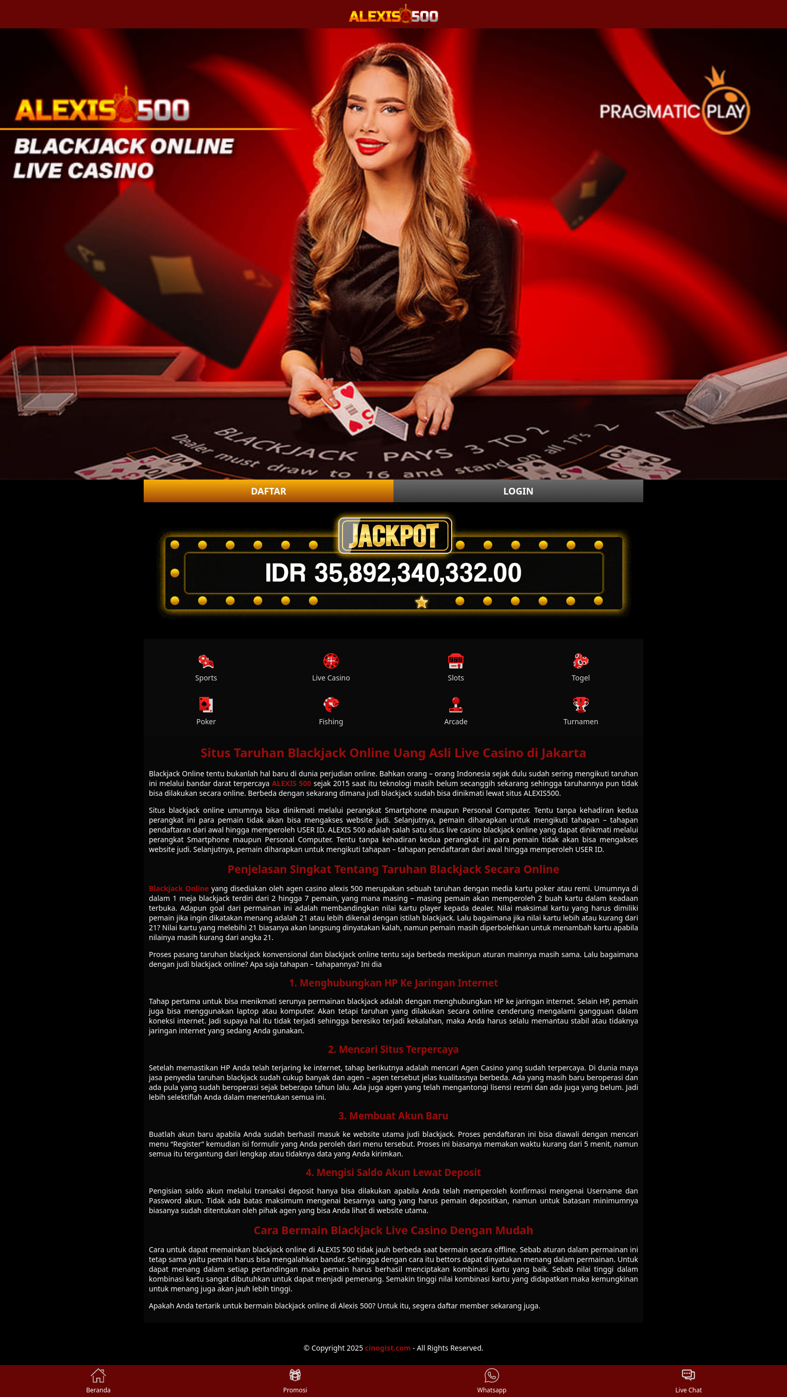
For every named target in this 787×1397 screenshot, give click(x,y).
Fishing (331, 711)
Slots (456, 668)
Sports (206, 668)
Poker (206, 711)
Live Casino (331, 668)
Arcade (456, 711)
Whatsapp (492, 1381)
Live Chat (688, 1381)
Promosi (295, 1381)
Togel (581, 668)
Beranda (98, 1381)
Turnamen (580, 711)
